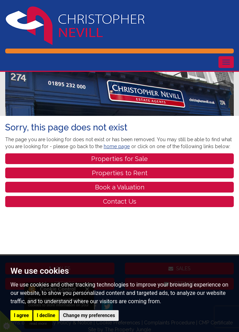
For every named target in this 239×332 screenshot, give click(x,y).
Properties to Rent (120, 173)
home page (117, 146)
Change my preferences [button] (89, 315)
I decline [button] (46, 315)
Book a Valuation (119, 187)
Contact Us (119, 201)
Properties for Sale (119, 158)
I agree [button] (21, 315)
